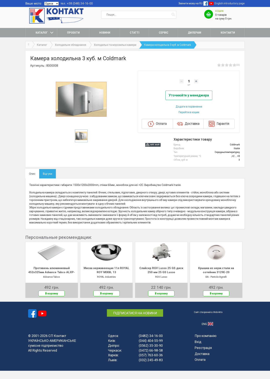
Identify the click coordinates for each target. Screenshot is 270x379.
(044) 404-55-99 (151, 349)
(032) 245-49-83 (151, 368)
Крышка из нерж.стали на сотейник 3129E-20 (216, 278)
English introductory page (230, 3)
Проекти (73, 32)
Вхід (198, 350)
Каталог (42, 32)
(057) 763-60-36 (151, 363)
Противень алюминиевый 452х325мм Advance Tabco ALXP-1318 (51, 279)
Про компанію (205, 344)
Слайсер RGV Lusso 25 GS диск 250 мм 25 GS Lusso (161, 278)
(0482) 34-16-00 (151, 344)
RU (200, 3)
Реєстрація (203, 356)
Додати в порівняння (189, 115)
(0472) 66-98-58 (151, 359)
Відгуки (47, 181)
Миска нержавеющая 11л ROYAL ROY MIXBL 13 (106, 278)
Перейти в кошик (188, 120)
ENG (207, 332)
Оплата (157, 132)
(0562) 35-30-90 (151, 354)
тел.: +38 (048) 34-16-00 (77, 3)
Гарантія (219, 132)
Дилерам (194, 32)
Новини (104, 32)
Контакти (228, 32)
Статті (134, 32)
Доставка (188, 132)
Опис (32, 181)
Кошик (219, 11)
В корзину (51, 301)
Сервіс (163, 32)
